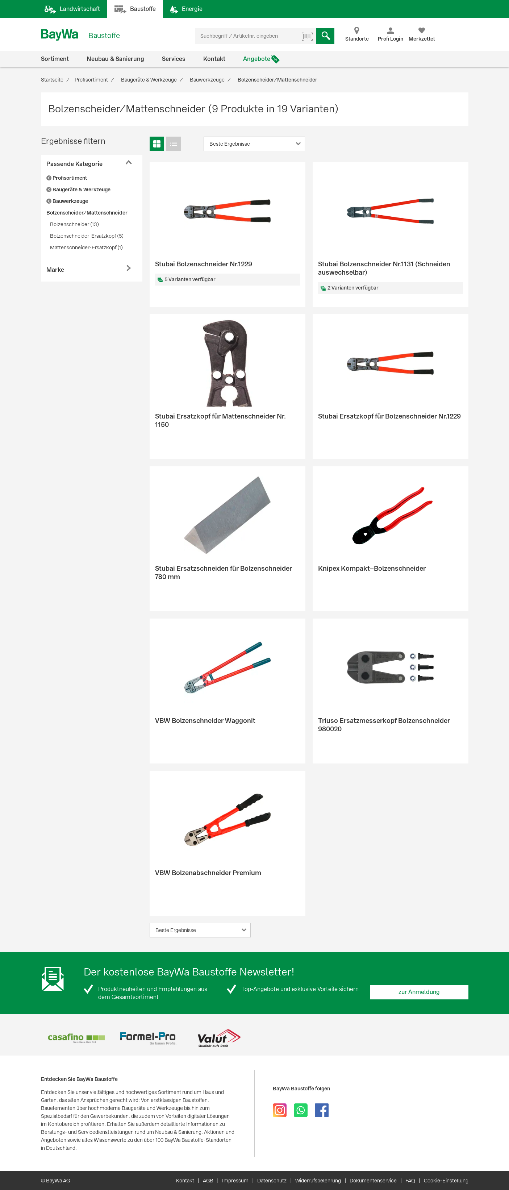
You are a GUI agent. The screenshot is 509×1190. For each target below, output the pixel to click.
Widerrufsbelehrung (318, 1180)
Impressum (235, 1180)
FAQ (410, 1180)
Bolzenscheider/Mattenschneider (87, 212)
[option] (76, 1038)
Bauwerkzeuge (67, 201)
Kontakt (214, 59)
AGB (208, 1180)
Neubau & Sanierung (115, 59)
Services (173, 59)
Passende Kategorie (74, 164)
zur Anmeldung (419, 992)
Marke (55, 270)
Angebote (256, 58)
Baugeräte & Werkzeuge (78, 189)
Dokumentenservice (373, 1180)
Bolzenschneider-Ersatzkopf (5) (87, 236)
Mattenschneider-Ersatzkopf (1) (86, 247)
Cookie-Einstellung (446, 1180)
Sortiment (55, 59)
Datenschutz (272, 1180)
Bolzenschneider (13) (74, 224)
